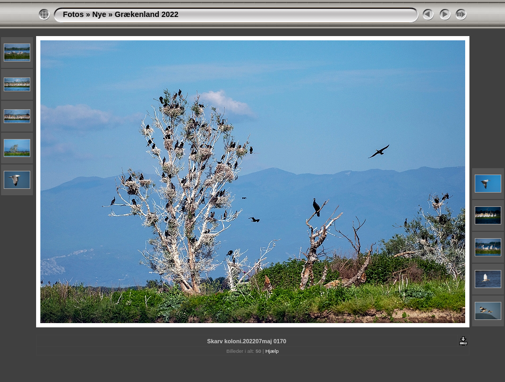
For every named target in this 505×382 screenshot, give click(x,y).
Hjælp (272, 351)
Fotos (73, 14)
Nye (99, 14)
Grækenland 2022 (146, 14)
